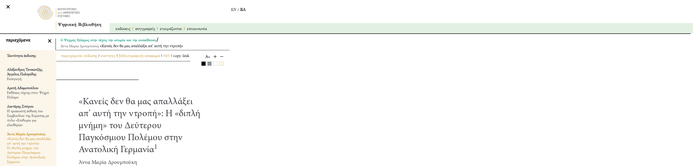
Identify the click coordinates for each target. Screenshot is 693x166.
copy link (181, 55)
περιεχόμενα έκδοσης (79, 55)
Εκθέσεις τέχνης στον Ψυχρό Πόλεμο (28, 92)
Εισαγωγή (25, 74)
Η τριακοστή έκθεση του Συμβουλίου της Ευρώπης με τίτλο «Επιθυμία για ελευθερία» (28, 116)
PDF (166, 56)
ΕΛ (243, 9)
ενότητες (108, 55)
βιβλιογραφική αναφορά (139, 55)
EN (233, 9)
